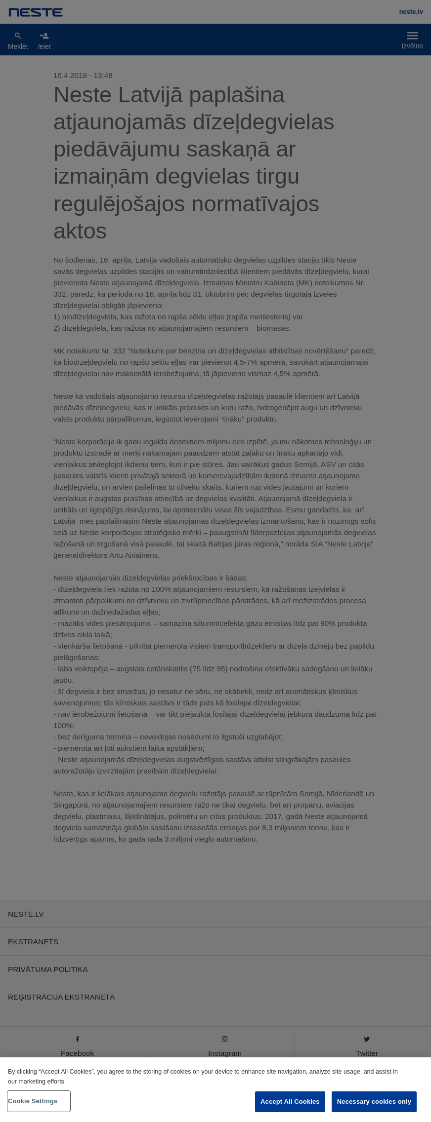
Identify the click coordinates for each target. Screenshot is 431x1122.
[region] (215, 1089)
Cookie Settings (32, 1101)
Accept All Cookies (290, 1101)
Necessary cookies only (374, 1101)
